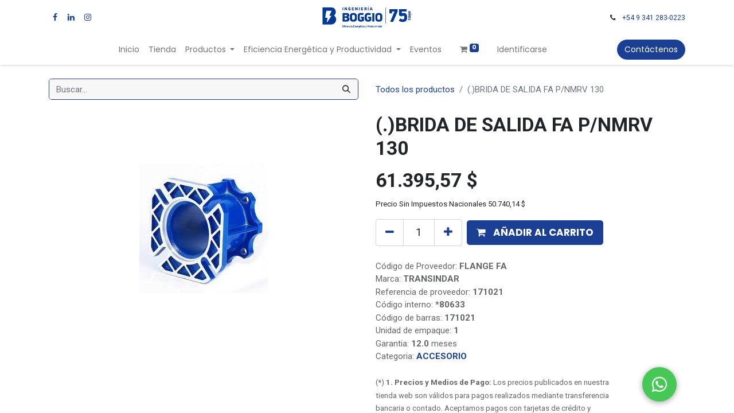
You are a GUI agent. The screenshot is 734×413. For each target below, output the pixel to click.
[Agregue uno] (448, 232)
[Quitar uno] (390, 232)
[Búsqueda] (346, 89)
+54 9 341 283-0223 (653, 18)
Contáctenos (651, 49)
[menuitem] (129, 49)
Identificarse (522, 49)
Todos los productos (415, 89)
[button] (535, 233)
